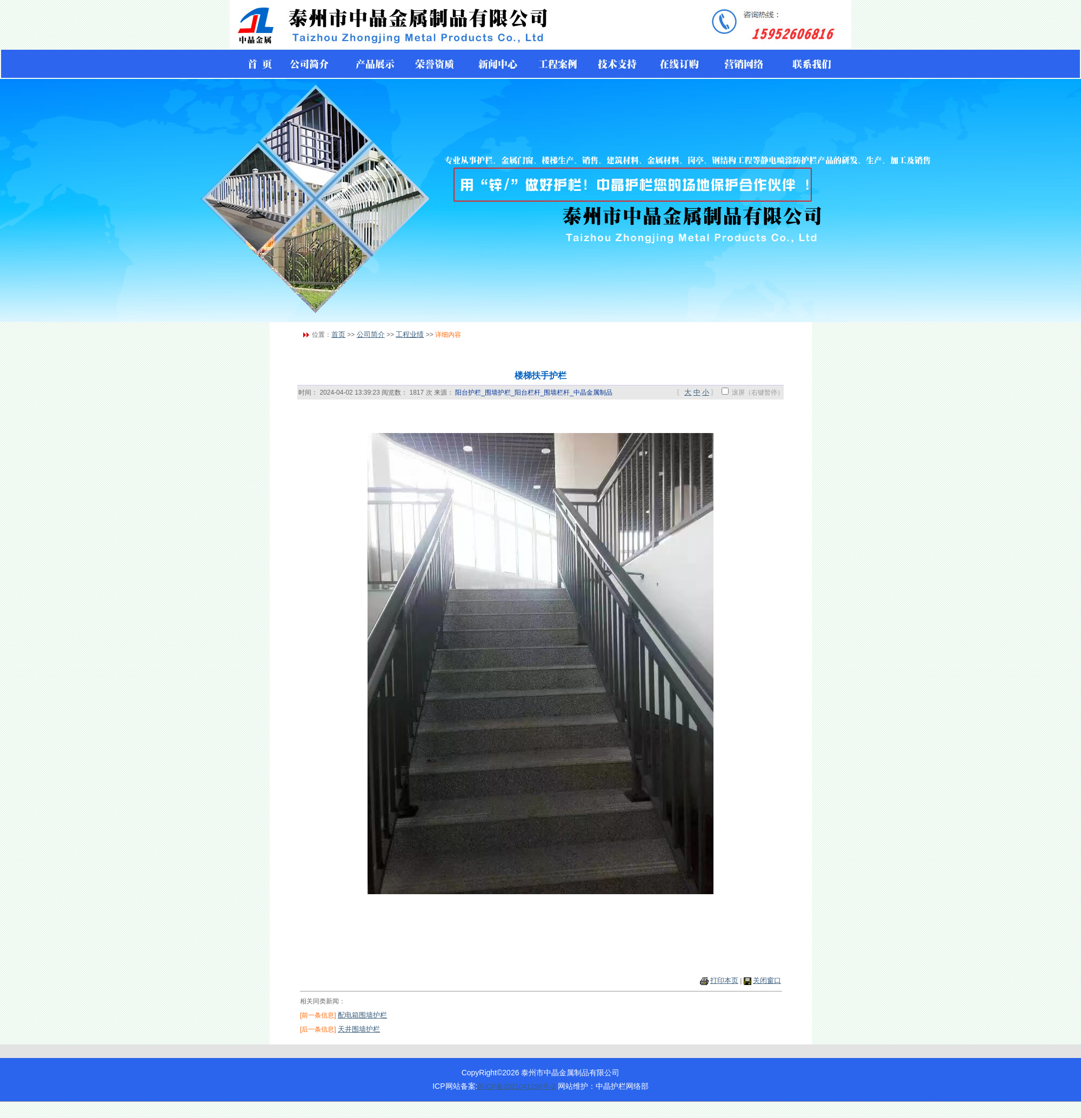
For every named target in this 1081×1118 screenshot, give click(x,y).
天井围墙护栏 (359, 1029)
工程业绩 (410, 334)
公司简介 (371, 334)
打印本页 (724, 980)
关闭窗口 (767, 980)
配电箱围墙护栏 (362, 1015)
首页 (338, 334)
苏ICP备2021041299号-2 (516, 1086)
